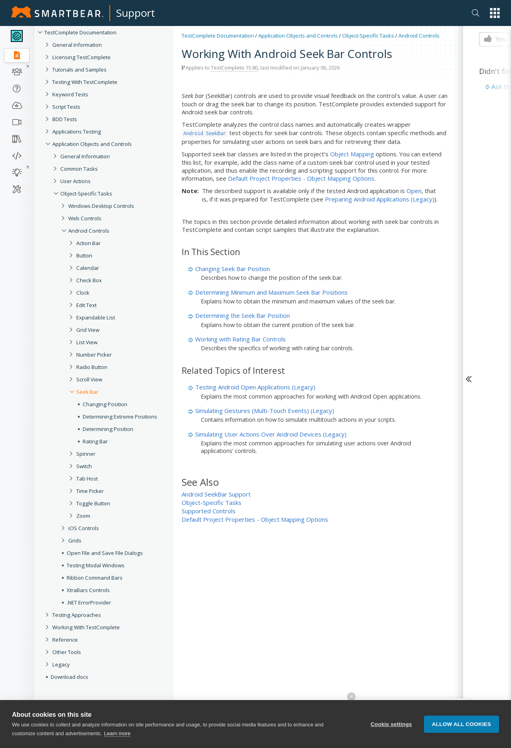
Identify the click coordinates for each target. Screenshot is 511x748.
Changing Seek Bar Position (232, 269)
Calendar (87, 267)
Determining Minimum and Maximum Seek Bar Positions (271, 292)
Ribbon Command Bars (95, 577)
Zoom (83, 515)
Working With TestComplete (86, 627)
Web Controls (84, 218)
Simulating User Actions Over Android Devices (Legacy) (271, 434)
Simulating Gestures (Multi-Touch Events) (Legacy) (264, 411)
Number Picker (94, 354)
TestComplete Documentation (80, 32)
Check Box (89, 280)
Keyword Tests (70, 94)
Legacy (61, 664)
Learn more (117, 733)
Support (135, 13)
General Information (77, 44)
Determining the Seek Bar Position (242, 315)
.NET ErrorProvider (89, 602)
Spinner (85, 453)
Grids (74, 540)
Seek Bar (87, 391)
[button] (495, 13)
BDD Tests (64, 119)
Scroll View (89, 379)
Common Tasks (79, 168)
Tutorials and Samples (79, 69)
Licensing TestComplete (81, 57)
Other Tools (66, 652)
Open (414, 191)
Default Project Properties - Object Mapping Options (301, 178)
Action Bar (88, 243)
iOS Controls (83, 528)
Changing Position (105, 404)
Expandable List (95, 317)
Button (84, 255)
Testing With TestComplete (84, 82)
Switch (84, 466)
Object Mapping (352, 154)
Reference (65, 639)
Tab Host (87, 478)
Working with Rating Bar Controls (240, 339)
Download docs (69, 676)
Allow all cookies (461, 724)
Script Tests (66, 106)
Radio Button (91, 367)
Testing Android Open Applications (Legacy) (255, 387)
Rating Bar (95, 441)
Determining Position (108, 429)
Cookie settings (391, 724)
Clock (82, 292)
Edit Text (86, 305)
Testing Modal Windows (96, 565)
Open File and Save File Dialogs (105, 553)
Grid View (87, 329)
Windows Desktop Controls (101, 205)
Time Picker (90, 491)
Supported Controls (209, 511)
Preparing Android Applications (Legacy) (379, 199)
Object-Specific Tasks (86, 193)
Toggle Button (93, 503)
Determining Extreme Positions (120, 416)
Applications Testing (76, 131)
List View (86, 342)
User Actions (75, 181)
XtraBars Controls (88, 590)
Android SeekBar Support (216, 494)
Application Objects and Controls (92, 144)
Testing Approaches (76, 614)
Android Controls (88, 230)
